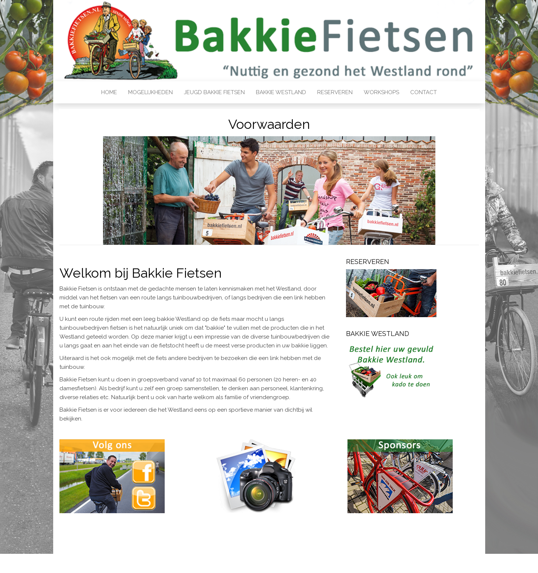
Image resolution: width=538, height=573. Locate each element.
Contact (423, 92)
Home (109, 92)
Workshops (381, 92)
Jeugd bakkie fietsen (214, 92)
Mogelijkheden (150, 92)
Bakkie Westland (281, 92)
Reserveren (335, 92)
